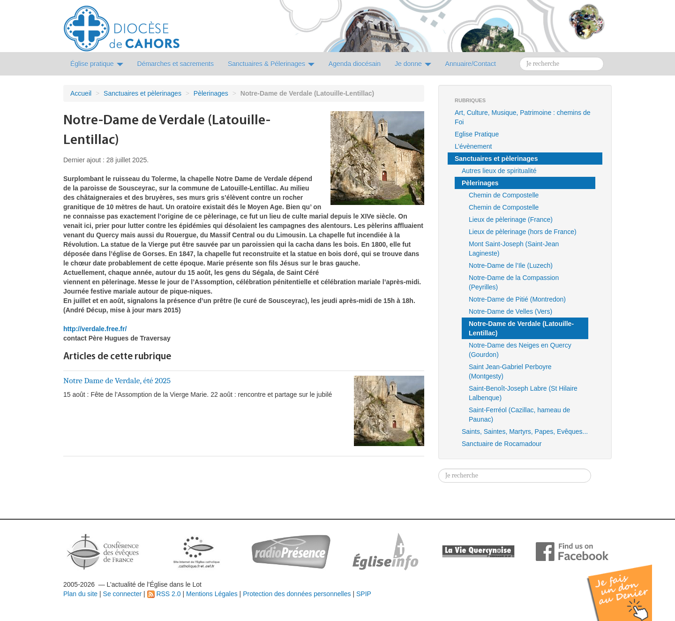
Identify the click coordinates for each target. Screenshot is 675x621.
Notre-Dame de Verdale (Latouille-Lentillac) (521, 328)
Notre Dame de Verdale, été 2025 (117, 380)
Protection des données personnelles (297, 594)
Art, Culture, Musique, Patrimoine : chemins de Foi (522, 117)
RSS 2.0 (164, 594)
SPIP (363, 594)
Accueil (80, 93)
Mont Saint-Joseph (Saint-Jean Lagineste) (514, 248)
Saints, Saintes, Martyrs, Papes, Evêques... (525, 431)
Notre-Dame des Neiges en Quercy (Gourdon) (520, 349)
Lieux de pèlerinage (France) (511, 219)
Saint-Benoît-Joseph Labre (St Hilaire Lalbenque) (523, 393)
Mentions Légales (212, 594)
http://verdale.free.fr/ (95, 329)
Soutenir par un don (628, 585)
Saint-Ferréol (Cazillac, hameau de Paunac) (519, 414)
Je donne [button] (413, 64)
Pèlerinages (211, 93)
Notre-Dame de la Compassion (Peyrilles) (514, 282)
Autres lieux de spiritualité (499, 170)
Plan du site (80, 594)
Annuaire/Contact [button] (470, 64)
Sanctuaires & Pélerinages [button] (271, 64)
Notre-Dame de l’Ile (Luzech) (511, 265)
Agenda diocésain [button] (355, 64)
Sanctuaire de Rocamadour (501, 443)
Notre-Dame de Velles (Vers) (510, 311)
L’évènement (473, 146)
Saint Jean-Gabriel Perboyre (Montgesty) (510, 371)
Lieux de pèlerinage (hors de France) (523, 231)
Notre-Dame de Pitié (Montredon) (517, 299)
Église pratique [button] (96, 64)
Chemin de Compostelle (504, 195)
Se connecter (122, 594)
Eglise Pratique (477, 134)
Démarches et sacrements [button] (175, 64)
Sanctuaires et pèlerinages (142, 93)
